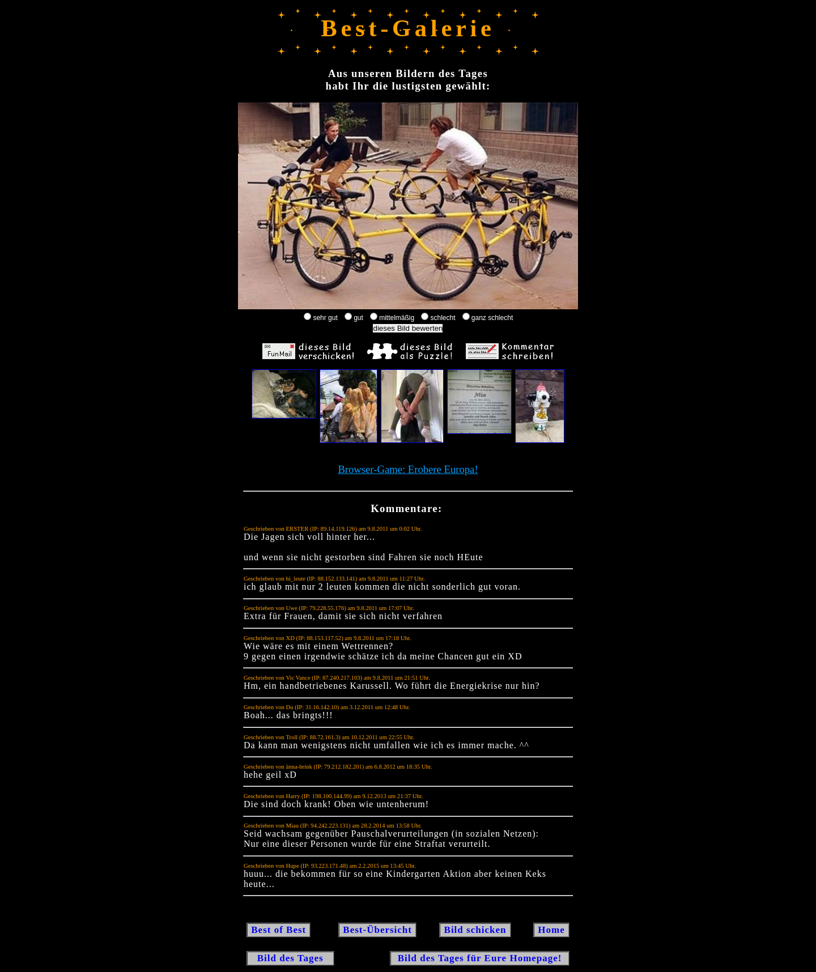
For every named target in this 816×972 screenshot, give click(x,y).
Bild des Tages (290, 958)
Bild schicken (475, 929)
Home (551, 929)
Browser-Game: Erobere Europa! (408, 469)
